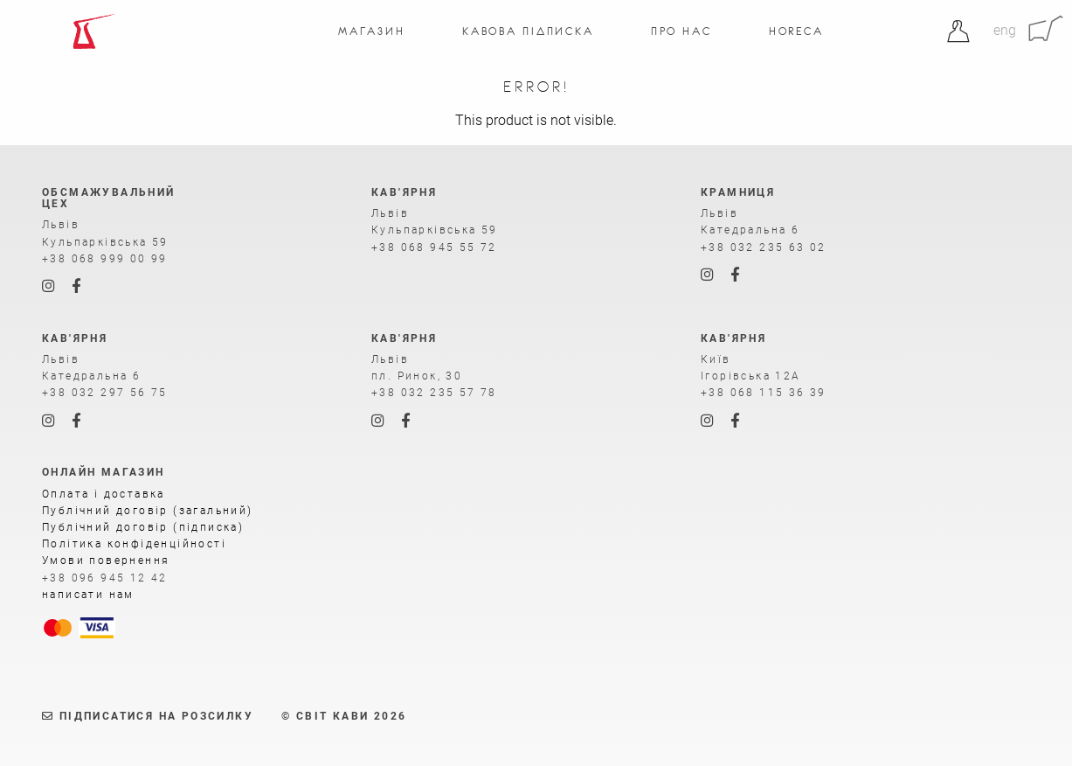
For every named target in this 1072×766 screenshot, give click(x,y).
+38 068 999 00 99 (105, 259)
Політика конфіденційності (134, 544)
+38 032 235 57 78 (434, 392)
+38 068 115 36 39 (763, 392)
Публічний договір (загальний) (147, 511)
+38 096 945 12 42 (105, 578)
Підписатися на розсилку (147, 716)
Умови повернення (105, 560)
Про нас (681, 31)
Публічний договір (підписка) (143, 527)
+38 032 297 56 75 (105, 392)
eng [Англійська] (1004, 30)
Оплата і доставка (103, 494)
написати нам (88, 594)
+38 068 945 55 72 (434, 247)
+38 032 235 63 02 (763, 247)
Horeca (796, 31)
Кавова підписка (528, 31)
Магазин (371, 31)
